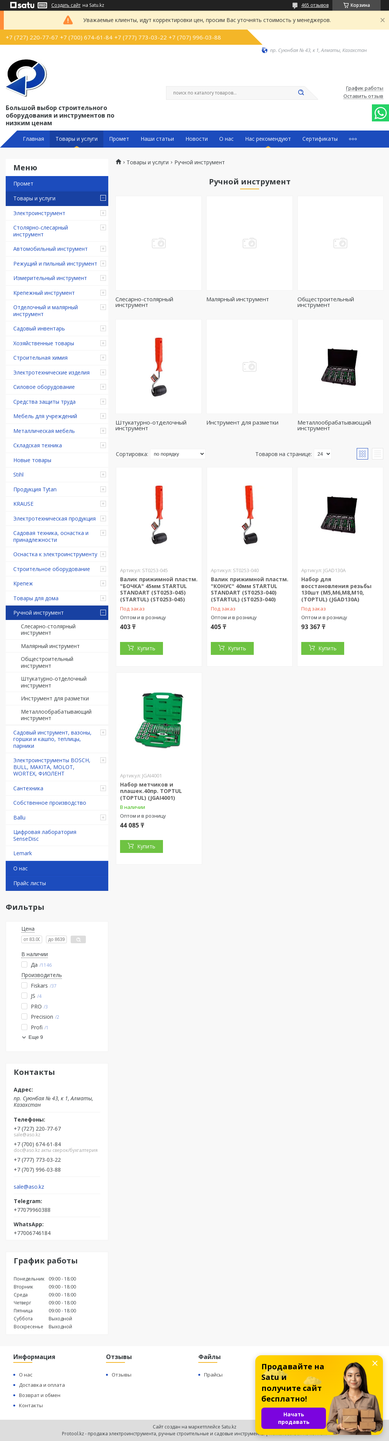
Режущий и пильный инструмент (55, 263)
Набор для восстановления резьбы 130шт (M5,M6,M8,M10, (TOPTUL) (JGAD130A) (336, 589)
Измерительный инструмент (50, 278)
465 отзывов (315, 5)
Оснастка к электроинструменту (55, 554)
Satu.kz (228, 1427)
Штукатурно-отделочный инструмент (54, 682)
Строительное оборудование (51, 569)
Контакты (31, 1405)
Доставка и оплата (42, 1384)
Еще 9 (35, 1037)
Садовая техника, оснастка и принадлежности (51, 536)
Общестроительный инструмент (47, 662)
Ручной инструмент (38, 612)
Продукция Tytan (35, 489)
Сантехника (28, 788)
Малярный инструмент (50, 646)
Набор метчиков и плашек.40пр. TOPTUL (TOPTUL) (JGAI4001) (151, 791)
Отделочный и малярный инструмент (45, 311)
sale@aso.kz (29, 1186)
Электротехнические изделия (51, 372)
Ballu (19, 817)
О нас (226, 139)
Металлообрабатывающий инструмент (56, 715)
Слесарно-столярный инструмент (48, 630)
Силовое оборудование (44, 386)
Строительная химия (40, 357)
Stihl (18, 474)
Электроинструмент (39, 213)
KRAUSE (23, 503)
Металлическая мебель (44, 430)
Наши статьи (157, 139)
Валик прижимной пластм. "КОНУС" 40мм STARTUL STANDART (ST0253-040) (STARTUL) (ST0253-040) (249, 589)
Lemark (22, 853)
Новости (196, 139)
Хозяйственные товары (43, 343)
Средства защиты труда (44, 401)
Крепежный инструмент (44, 292)
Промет (119, 139)
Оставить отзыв (363, 96)
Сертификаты (320, 139)
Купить (146, 648)
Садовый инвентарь (39, 328)
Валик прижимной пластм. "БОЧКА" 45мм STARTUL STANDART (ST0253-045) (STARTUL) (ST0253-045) (159, 589)
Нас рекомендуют (268, 139)
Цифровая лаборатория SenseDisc (44, 835)
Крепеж (23, 583)
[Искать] (300, 93)
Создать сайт (66, 5)
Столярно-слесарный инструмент (40, 231)
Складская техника (37, 445)
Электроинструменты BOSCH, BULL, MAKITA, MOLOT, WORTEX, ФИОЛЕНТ (51, 767)
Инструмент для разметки (55, 698)
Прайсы (213, 1374)
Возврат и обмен (39, 1395)
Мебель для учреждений (45, 416)
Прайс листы (29, 883)
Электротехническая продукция (54, 518)
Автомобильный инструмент (50, 248)
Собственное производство (49, 802)
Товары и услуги (76, 139)
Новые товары (32, 460)
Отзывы (121, 1374)
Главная (33, 139)
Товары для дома (36, 598)
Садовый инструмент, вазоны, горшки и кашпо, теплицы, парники (52, 739)
